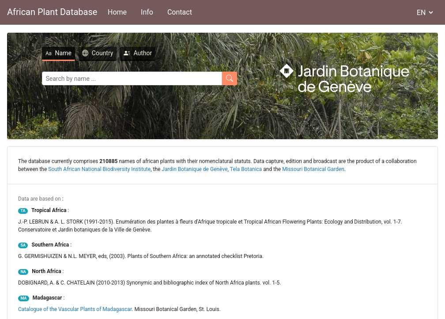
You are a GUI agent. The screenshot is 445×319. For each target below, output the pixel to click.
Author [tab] (138, 53)
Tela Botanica (246, 169)
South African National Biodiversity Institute (99, 169)
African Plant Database (52, 12)
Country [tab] (97, 53)
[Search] (132, 78)
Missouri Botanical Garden (313, 169)
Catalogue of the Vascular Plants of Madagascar (75, 309)
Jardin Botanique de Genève (194, 169)
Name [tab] (58, 53)
